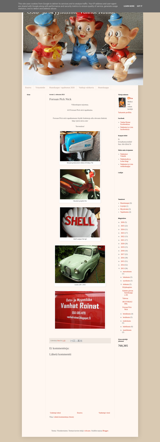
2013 (123, 268)
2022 (123, 236)
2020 (123, 244)
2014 (123, 265)
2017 (123, 254)
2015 (123, 261)
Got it (139, 6)
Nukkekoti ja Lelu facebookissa (126, 128)
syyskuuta (126, 281)
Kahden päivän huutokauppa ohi (127, 293)
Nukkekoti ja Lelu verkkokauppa (126, 165)
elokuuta (126, 284)
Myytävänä (124, 209)
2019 (123, 247)
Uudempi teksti (55, 413)
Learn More (129, 6)
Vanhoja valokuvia (86, 87)
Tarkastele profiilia (124, 112)
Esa (131, 98)
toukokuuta (127, 321)
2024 (123, 229)
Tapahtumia (124, 212)
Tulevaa (125, 298)
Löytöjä (123, 206)
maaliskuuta (127, 330)
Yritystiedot (40, 87)
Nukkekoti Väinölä (124, 155)
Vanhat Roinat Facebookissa (125, 123)
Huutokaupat (124, 203)
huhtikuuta (127, 327)
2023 (123, 233)
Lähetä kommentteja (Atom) (64, 417)
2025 (123, 226)
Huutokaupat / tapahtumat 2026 (61, 87)
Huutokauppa (103, 87)
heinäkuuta (127, 314)
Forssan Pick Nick (127, 308)
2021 (123, 240)
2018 (123, 251)
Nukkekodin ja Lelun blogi (125, 160)
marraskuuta (127, 272)
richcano (87, 431)
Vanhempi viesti (104, 413)
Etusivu (28, 87)
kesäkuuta (126, 317)
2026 (123, 222)
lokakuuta (126, 277)
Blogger (105, 431)
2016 (123, 258)
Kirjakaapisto (127, 287)
